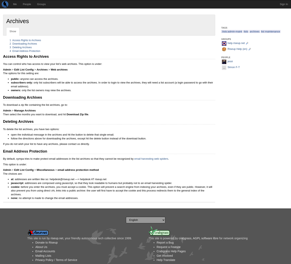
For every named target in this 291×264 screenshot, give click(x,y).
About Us (41, 247)
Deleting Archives (21, 47)
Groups (41, 4)
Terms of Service (66, 260)
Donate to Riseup (46, 242)
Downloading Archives (23, 43)
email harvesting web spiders (151, 158)
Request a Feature (168, 247)
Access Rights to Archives (25, 40)
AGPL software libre (205, 238)
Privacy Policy (44, 260)
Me (15, 4)
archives (254, 31)
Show (12, 31)
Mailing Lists (43, 255)
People (27, 4)
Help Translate (166, 260)
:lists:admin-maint (232, 31)
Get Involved (165, 255)
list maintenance (270, 31)
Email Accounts (45, 251)
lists (246, 31)
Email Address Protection (25, 51)
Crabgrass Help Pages (171, 251)
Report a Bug (165, 242)
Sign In (284, 4)
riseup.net (57, 238)
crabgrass (185, 238)
